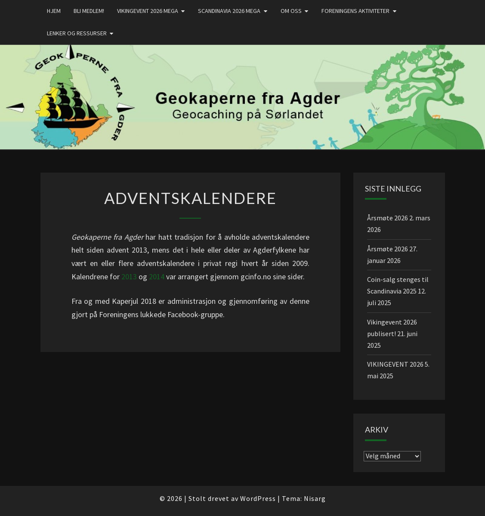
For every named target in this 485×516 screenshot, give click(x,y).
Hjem (54, 11)
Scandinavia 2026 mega (229, 11)
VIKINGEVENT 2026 (395, 364)
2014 (156, 276)
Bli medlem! (89, 11)
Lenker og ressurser (77, 33)
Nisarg (315, 498)
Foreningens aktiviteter (355, 11)
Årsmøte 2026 (387, 217)
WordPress (258, 498)
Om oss (291, 11)
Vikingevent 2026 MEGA (147, 11)
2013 (129, 276)
